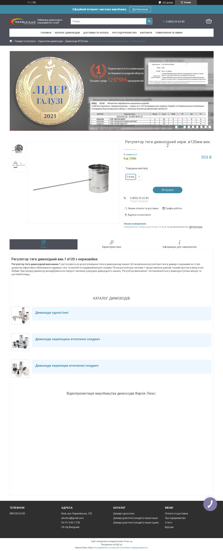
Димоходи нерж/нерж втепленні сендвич (67, 365)
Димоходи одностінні (51, 312)
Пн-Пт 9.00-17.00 (70, 522)
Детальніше (140, 9)
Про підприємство (124, 32)
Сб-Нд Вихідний (70, 527)
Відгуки (169, 527)
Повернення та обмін (169, 32)
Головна (46, 32)
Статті (168, 522)
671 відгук (168, 2)
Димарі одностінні (123, 513)
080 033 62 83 (17, 513)
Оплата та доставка (176, 513)
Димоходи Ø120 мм (76, 41)
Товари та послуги (25, 41)
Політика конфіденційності (134, 547)
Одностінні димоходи (50, 41)
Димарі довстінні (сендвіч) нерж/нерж (135, 518)
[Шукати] (149, 21)
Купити (169, 190)
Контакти (146, 32)
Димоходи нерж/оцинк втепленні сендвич (67, 339)
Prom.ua (128, 541)
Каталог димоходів (67, 32)
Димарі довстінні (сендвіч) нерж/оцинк (136, 522)
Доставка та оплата (96, 32)
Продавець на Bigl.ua (111, 544)
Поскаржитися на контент (107, 547)
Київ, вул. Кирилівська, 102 (76, 513)
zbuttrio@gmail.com (72, 518)
